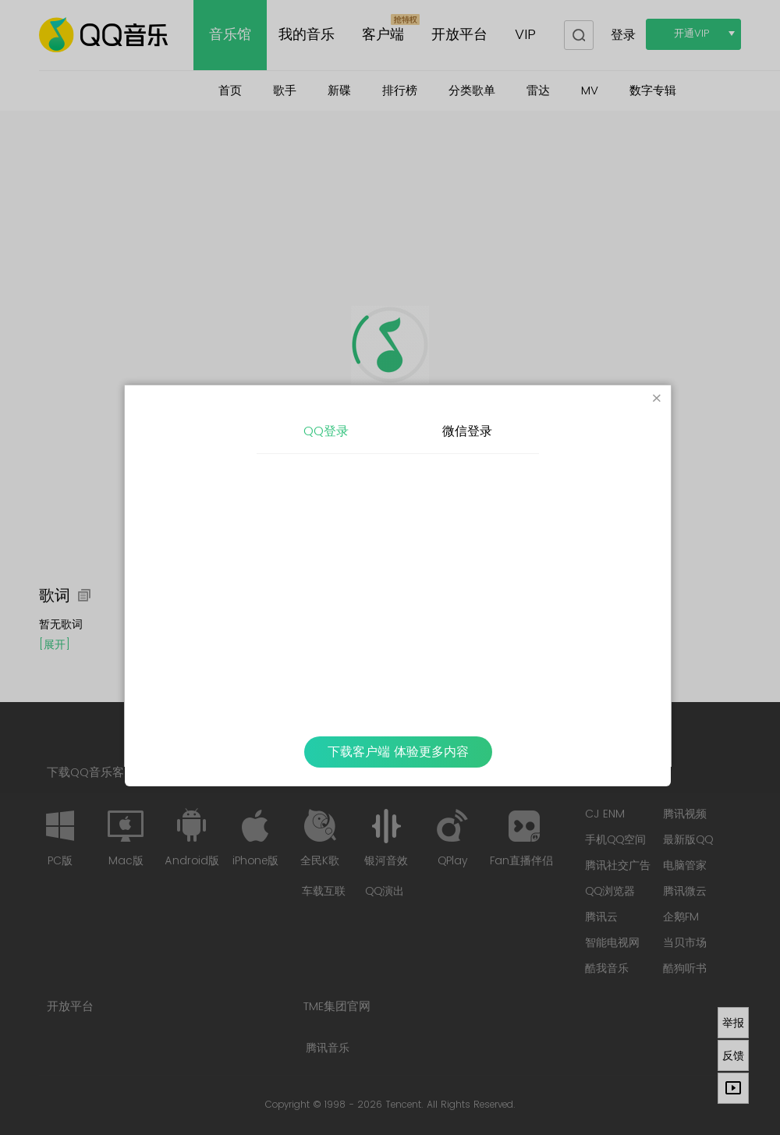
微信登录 (467, 431)
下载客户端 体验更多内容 (398, 752)
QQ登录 (326, 431)
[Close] (656, 399)
